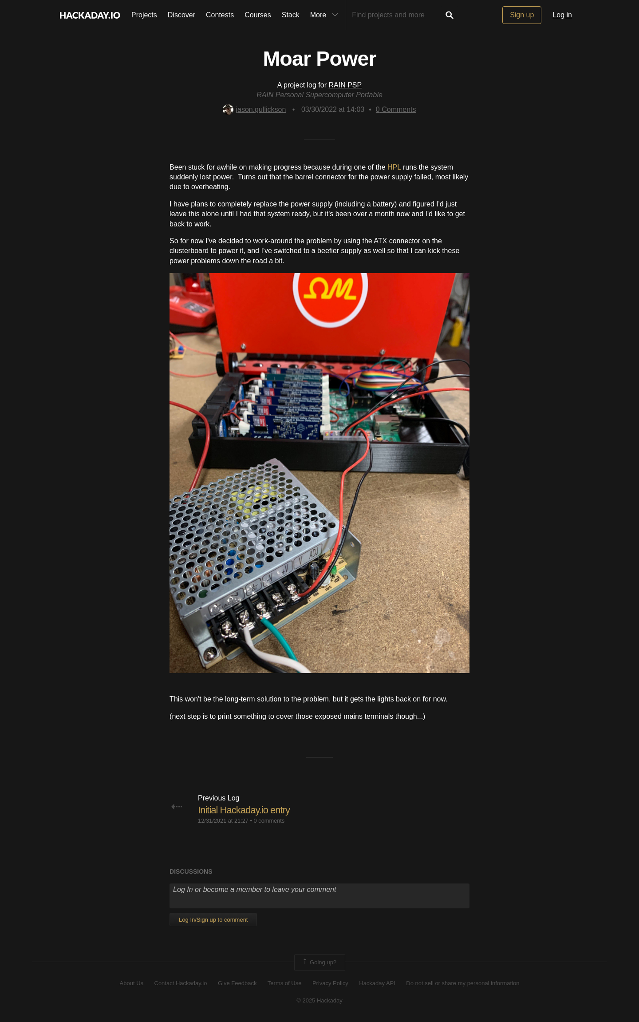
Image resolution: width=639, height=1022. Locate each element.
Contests (220, 15)
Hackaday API (377, 983)
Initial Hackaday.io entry (244, 810)
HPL (394, 167)
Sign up (522, 15)
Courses (258, 15)
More (326, 15)
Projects (144, 15)
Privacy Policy (330, 983)
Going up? (319, 962)
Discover (181, 15)
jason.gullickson (254, 109)
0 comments (269, 820)
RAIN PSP (345, 85)
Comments (396, 109)
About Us (131, 983)
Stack (291, 15)
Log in (562, 15)
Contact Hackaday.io (180, 983)
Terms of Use (285, 983)
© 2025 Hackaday (319, 1000)
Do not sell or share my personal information (462, 983)
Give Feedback (237, 983)
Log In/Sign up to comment (213, 919)
